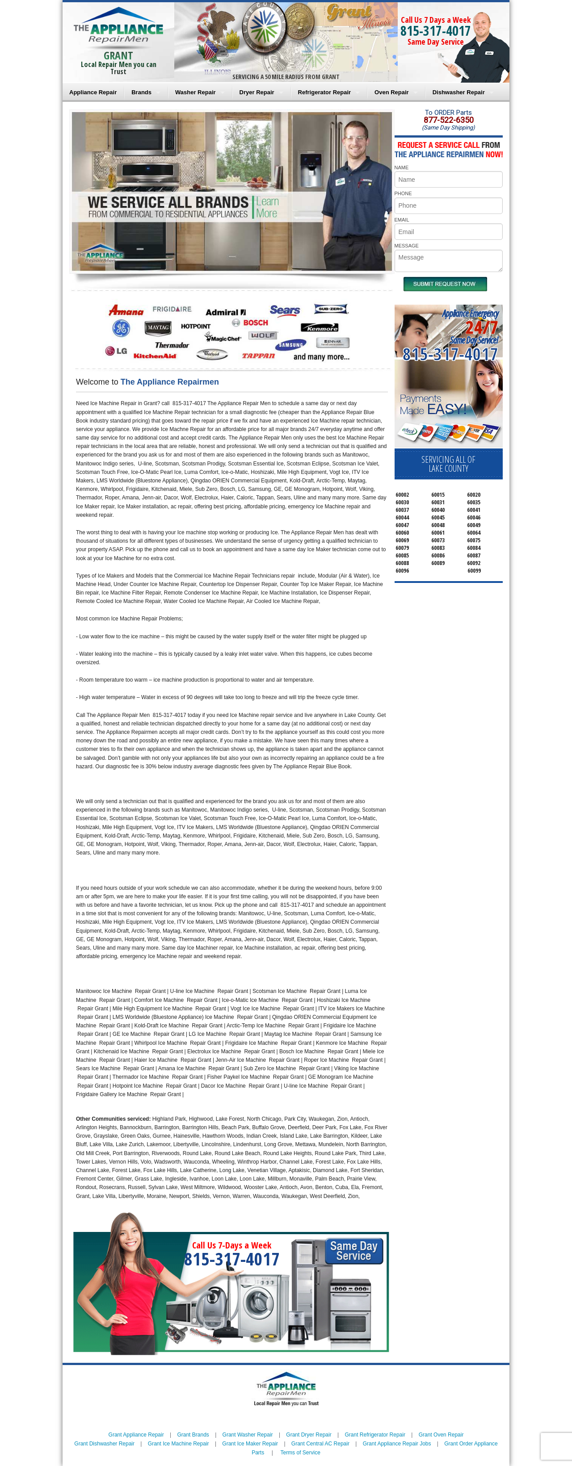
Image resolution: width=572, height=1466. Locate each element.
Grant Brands (193, 1435)
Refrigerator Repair (324, 92)
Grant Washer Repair (248, 1435)
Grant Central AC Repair (320, 1444)
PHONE (403, 193)
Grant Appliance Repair (136, 1435)
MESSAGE (407, 245)
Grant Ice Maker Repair (250, 1444)
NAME (402, 167)
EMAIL (402, 219)
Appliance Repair (93, 92)
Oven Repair (391, 92)
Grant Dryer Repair (308, 1435)
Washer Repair (195, 92)
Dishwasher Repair (459, 92)
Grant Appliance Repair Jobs (397, 1444)
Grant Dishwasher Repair (104, 1444)
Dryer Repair (257, 92)
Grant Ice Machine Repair (178, 1444)
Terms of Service (300, 1452)
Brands (141, 92)
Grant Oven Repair (441, 1435)
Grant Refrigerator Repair (375, 1435)
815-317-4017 (435, 30)
